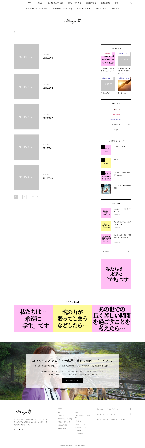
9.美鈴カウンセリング (81, 424)
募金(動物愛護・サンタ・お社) (62, 9)
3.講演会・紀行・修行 (64, 422)
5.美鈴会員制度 (62, 428)
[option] (33, 318)
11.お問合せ (78, 430)
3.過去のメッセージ (116, 120)
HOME (29, 3)
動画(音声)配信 (91, 3)
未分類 (116, 130)
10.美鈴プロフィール (80, 427)
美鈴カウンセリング (83, 9)
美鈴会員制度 (105, 3)
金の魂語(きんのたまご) (55, 3)
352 (33, 197)
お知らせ (39, 3)
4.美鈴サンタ (116, 125)
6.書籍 (76, 412)
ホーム (60, 412)
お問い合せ (115, 9)
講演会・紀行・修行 (74, 3)
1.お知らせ (116, 109)
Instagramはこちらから (72, 380)
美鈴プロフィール (101, 9)
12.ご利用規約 (79, 433)
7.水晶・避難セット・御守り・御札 (83, 417)
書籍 (116, 3)
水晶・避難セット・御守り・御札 (36, 9)
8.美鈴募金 (78, 421)
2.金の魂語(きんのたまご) (65, 419)
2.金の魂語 (116, 114)
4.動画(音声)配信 (62, 425)
